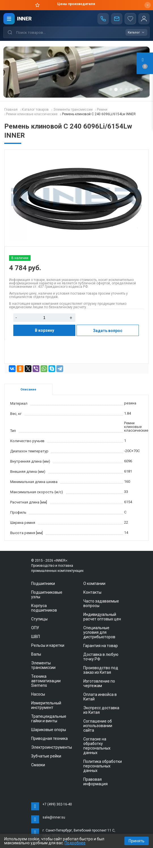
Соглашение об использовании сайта (97, 725)
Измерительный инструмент (46, 705)
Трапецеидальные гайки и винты (48, 718)
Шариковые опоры (48, 729)
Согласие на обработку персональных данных (96, 746)
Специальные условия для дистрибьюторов (99, 632)
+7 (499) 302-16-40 (57, 804)
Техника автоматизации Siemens (46, 681)
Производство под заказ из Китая (100, 670)
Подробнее (75, 843)
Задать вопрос (107, 330)
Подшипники (43, 583)
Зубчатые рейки (46, 756)
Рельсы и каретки (47, 645)
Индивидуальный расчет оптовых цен (102, 616)
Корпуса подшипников (44, 607)
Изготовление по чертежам (99, 683)
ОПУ (35, 627)
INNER (24, 19)
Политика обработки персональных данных (102, 766)
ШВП (35, 636)
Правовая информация (95, 781)
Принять (136, 841)
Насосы (38, 694)
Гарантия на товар (100, 645)
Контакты (92, 592)
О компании (94, 583)
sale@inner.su (53, 817)
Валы (36, 654)
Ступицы (39, 619)
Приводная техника (49, 738)
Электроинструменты (51, 747)
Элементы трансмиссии (43, 665)
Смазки (38, 765)
